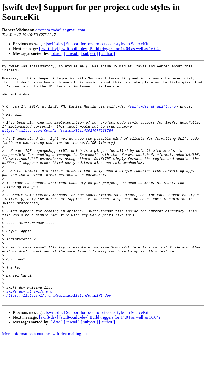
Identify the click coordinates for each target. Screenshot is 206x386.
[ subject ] (89, 53)
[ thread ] (72, 53)
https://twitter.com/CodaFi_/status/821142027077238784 (57, 144)
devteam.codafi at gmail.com (60, 30)
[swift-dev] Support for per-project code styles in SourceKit (97, 44)
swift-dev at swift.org (153, 115)
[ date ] (57, 53)
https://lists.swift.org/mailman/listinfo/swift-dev (58, 342)
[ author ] (107, 53)
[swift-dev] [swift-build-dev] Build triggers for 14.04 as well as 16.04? (100, 48)
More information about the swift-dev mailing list (44, 381)
